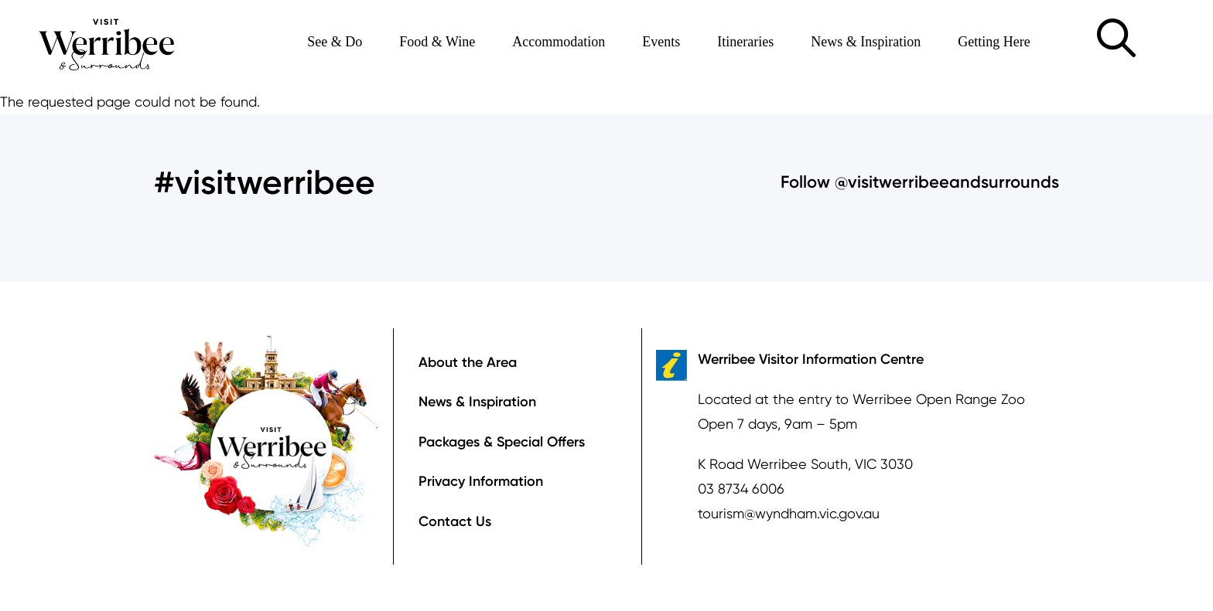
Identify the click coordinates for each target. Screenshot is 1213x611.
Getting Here (994, 41)
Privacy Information (481, 481)
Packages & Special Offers (502, 441)
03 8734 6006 (741, 488)
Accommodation (558, 41)
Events (661, 41)
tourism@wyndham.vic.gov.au (789, 513)
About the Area (468, 362)
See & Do (334, 41)
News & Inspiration (866, 41)
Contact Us (455, 521)
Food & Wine (437, 41)
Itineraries (745, 41)
